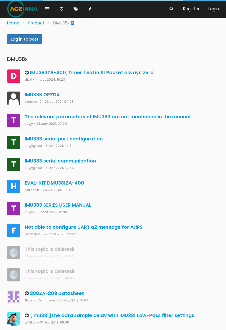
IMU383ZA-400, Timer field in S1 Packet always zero (92, 72)
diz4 (28, 79)
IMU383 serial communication (60, 160)
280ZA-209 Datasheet (57, 293)
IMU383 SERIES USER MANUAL (58, 205)
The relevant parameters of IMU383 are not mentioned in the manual (107, 116)
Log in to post (25, 39)
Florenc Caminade (40, 300)
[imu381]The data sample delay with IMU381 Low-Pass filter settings (112, 315)
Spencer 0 (33, 102)
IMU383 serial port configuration (64, 138)
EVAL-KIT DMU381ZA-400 (54, 183)
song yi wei (34, 256)
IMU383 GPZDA (42, 94)
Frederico (32, 234)
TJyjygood (33, 146)
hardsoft (32, 190)
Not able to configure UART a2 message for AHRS (84, 227)
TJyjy (29, 124)
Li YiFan (31, 322)
